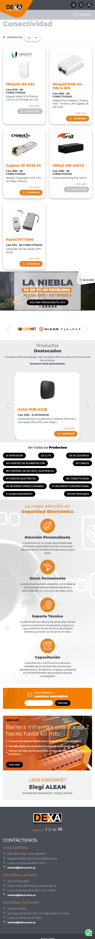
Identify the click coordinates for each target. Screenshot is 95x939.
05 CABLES (82, 463)
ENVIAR (63, 703)
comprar (77, 118)
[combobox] (32, 37)
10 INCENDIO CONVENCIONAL (70, 486)
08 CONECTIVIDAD (77, 478)
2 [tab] (43, 306)
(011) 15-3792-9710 (18, 881)
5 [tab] (52, 306)
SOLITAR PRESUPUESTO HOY (47, 302)
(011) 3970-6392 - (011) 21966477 (26, 853)
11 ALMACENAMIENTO (19, 493)
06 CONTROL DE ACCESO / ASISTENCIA (30, 470)
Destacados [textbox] (32, 37)
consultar (30, 111)
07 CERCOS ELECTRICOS (21, 478)
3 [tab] (46, 306)
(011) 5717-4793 (16, 908)
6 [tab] (55, 306)
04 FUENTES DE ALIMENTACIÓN (25, 463)
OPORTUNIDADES (78, 493)
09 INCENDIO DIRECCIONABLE (25, 486)
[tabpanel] (47, 291)
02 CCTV (46, 455)
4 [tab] (49, 306)
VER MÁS (34, 105)
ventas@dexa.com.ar (21, 867)
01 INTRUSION (14, 455)
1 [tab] (40, 306)
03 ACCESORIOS (79, 455)
